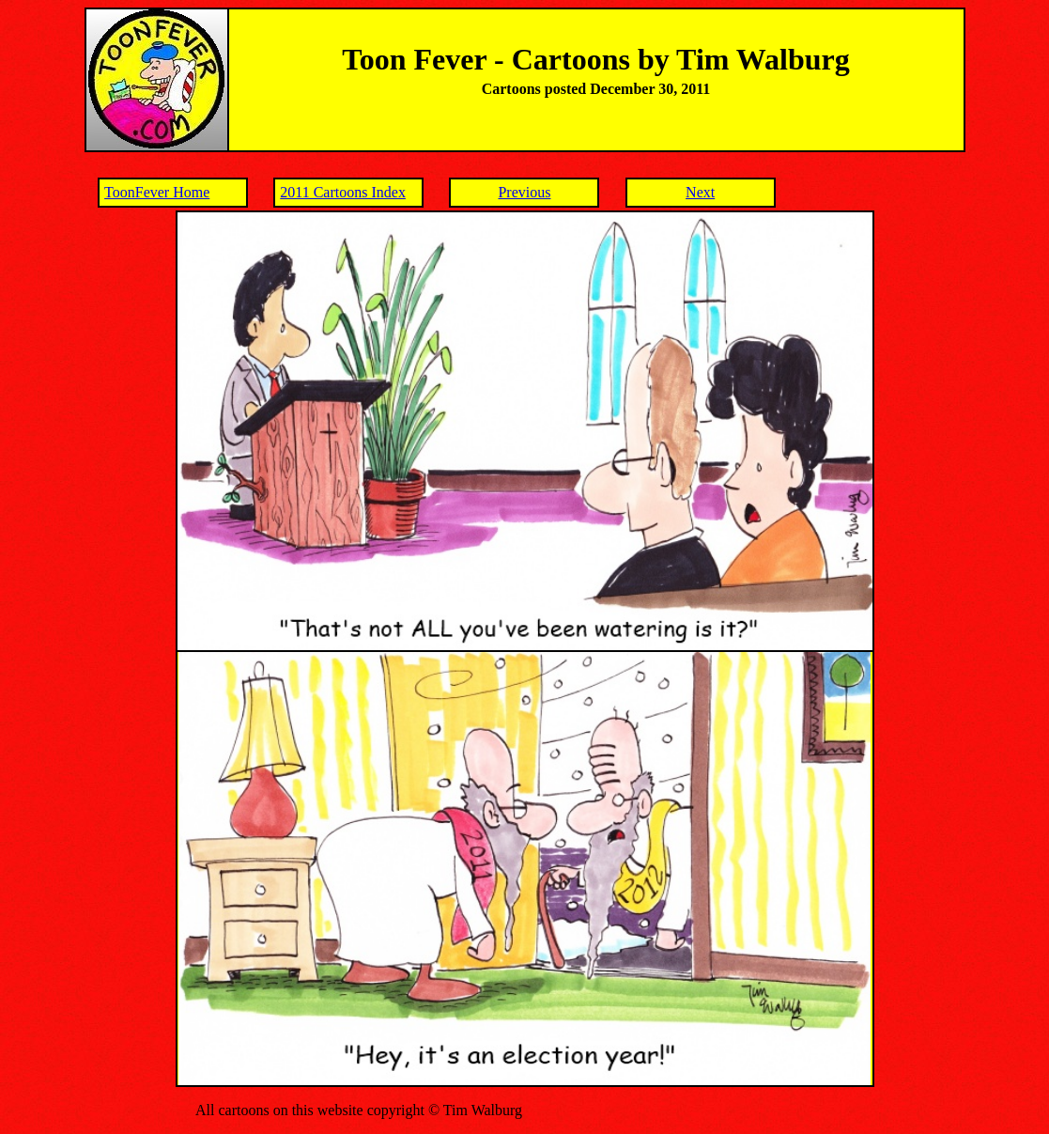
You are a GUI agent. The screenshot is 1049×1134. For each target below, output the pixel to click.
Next (700, 192)
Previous (524, 192)
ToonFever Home (156, 192)
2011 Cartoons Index (343, 192)
